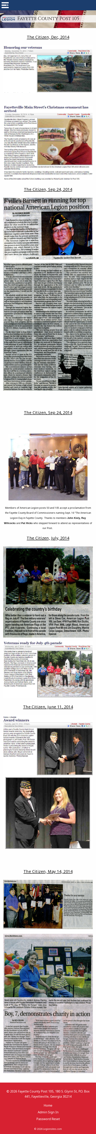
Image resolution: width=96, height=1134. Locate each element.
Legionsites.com (52, 1129)
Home (48, 1105)
